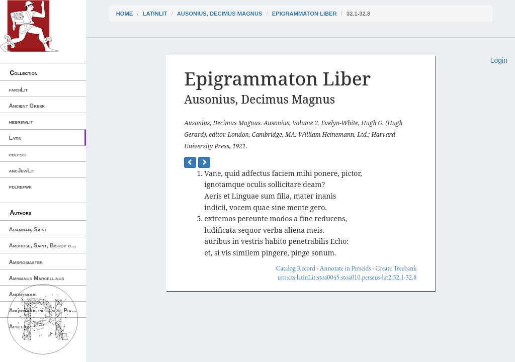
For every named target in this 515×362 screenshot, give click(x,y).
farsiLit (18, 89)
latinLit (155, 14)
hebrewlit (21, 122)
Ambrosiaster (26, 262)
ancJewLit (21, 170)
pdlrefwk (20, 187)
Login (498, 60)
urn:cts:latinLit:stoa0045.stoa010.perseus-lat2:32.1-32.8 (347, 277)
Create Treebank (395, 268)
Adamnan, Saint (28, 229)
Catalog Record (295, 268)
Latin (15, 138)
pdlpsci (18, 154)
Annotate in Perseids (345, 268)
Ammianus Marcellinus (36, 278)
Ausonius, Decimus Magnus (220, 14)
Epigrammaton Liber (304, 14)
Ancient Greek (27, 106)
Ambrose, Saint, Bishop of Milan (47, 245)
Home (124, 14)
